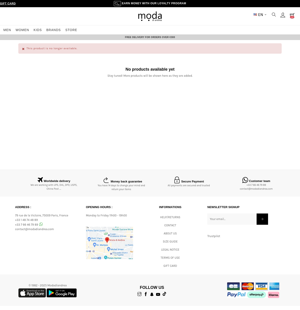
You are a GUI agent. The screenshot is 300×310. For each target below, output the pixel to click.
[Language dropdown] (260, 15)
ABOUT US (170, 237)
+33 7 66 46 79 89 (256, 189)
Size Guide (170, 245)
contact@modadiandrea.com (256, 193)
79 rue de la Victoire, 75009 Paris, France (41, 219)
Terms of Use (170, 261)
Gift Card (8, 3)
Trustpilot (213, 240)
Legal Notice (170, 253)
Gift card (170, 270)
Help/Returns (170, 221)
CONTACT (170, 229)
